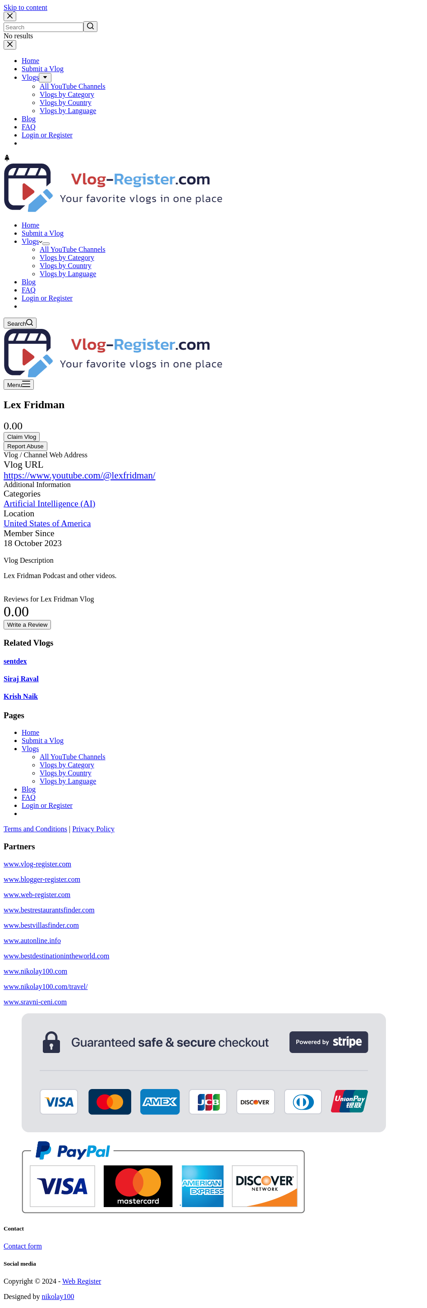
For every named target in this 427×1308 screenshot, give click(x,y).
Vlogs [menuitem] (30, 77)
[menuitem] (45, 77)
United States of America (47, 523)
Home (30, 732)
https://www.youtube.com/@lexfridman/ (80, 475)
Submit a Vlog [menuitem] (43, 69)
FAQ (29, 797)
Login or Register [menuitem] (47, 135)
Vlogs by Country (66, 773)
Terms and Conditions (35, 829)
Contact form (23, 1246)
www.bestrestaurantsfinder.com (49, 910)
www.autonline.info (32, 940)
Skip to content (25, 7)
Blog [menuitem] (29, 119)
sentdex (15, 661)
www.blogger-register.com (42, 879)
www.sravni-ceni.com (35, 1002)
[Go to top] (7, 159)
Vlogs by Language (68, 781)
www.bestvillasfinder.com (41, 925)
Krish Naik (21, 696)
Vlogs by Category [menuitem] (67, 94)
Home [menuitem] (30, 60)
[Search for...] (43, 27)
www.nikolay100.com (35, 971)
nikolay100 (57, 1296)
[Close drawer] (10, 45)
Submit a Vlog (43, 740)
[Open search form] (20, 323)
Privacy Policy (93, 829)
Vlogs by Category (67, 765)
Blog (29, 789)
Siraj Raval (21, 679)
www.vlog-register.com (37, 864)
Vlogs (30, 748)
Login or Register (47, 805)
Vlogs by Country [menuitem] (66, 102)
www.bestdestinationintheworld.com (56, 956)
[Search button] (90, 26)
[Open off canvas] (19, 384)
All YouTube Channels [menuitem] (73, 86)
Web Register (81, 1281)
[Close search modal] (10, 16)
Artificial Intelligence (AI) (50, 503)
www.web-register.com (37, 894)
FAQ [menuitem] (29, 127)
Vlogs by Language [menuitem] (68, 110)
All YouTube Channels (73, 757)
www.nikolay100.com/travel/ (45, 986)
